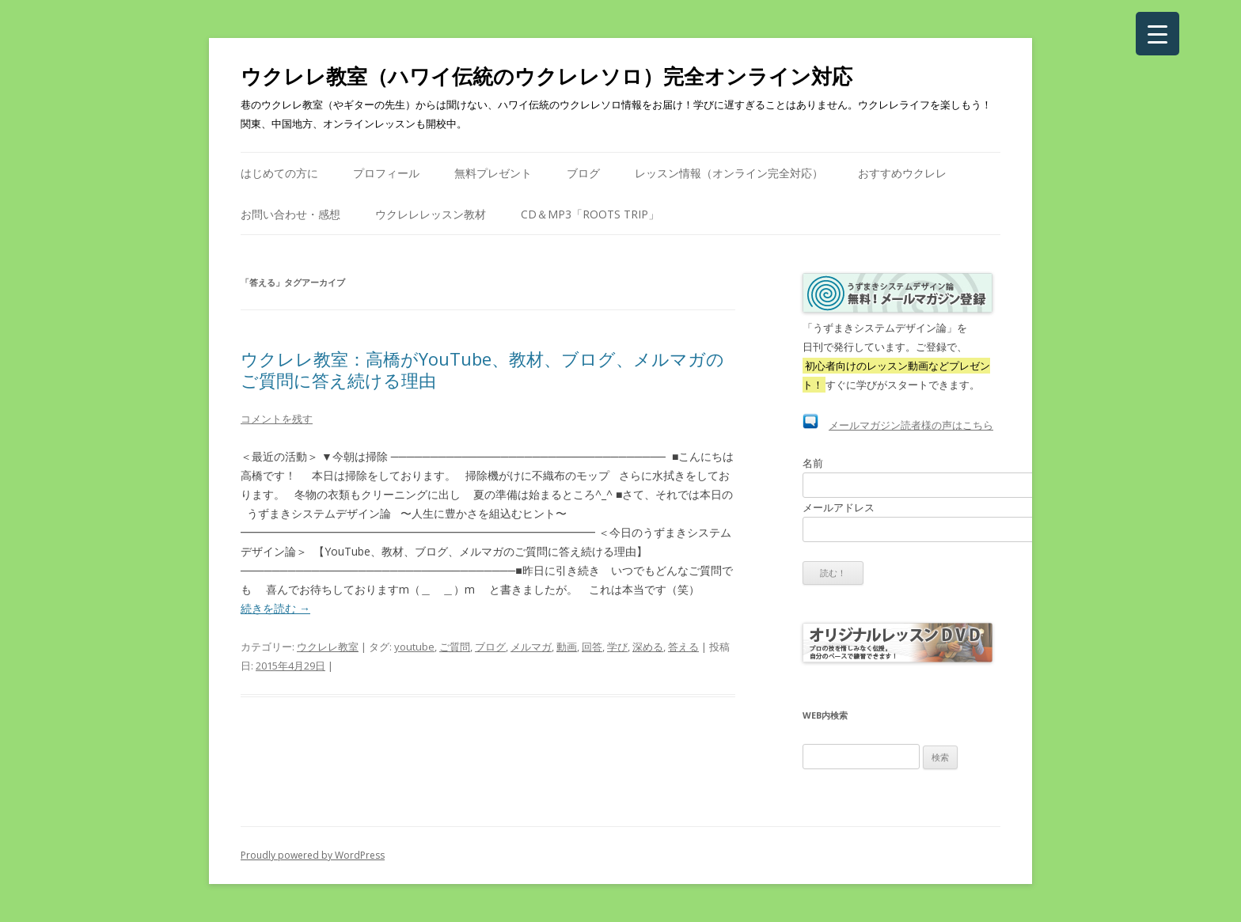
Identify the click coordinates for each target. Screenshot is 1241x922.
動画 (566, 646)
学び (617, 646)
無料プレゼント (493, 172)
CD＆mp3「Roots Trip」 (590, 214)
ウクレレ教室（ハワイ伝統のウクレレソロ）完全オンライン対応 (546, 76)
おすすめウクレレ (902, 172)
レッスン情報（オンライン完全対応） (729, 172)
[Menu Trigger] (1157, 33)
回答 (592, 646)
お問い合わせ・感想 (290, 214)
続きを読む (275, 608)
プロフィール (386, 172)
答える (683, 646)
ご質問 (454, 646)
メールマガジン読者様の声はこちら (911, 425)
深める (647, 646)
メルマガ (531, 646)
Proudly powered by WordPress (313, 855)
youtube (414, 646)
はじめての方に (279, 172)
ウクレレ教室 (328, 646)
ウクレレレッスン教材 (430, 214)
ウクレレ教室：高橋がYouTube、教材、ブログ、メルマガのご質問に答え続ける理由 (482, 369)
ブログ (583, 172)
